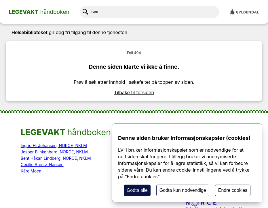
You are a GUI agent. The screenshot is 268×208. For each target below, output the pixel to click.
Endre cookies (232, 190)
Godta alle (137, 190)
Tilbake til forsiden (134, 92)
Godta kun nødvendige (182, 190)
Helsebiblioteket (29, 32)
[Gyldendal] (244, 12)
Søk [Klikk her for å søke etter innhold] (90, 12)
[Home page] (39, 11)
